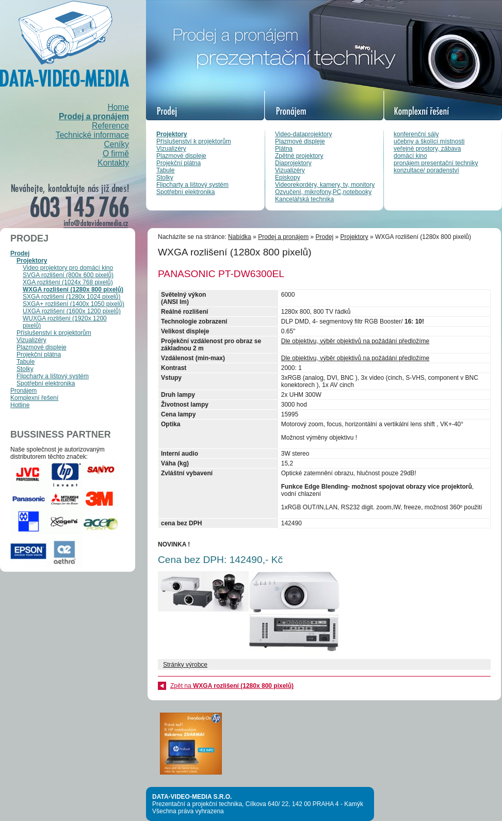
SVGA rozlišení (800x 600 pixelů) (68, 275)
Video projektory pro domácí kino (68, 267)
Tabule (165, 170)
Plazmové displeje (181, 155)
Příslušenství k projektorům (193, 141)
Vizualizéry (171, 148)
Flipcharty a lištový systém (192, 184)
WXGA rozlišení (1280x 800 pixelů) (73, 289)
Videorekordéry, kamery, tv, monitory (325, 184)
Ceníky (116, 144)
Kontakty (113, 162)
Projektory (171, 134)
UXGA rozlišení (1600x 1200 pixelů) (72, 311)
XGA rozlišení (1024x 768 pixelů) (68, 282)
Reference (110, 125)
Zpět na (232, 685)
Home (118, 107)
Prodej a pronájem (94, 116)
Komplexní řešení (34, 397)
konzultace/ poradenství (426, 170)
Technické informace (92, 135)
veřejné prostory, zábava (427, 148)
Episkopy (287, 177)
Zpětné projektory (299, 155)
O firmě (116, 153)
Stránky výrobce (185, 664)
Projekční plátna (178, 163)
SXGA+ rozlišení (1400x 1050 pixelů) (73, 304)
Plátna (284, 148)
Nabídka (239, 236)
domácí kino (410, 155)
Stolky (164, 177)
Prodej (19, 253)
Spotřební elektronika (185, 192)
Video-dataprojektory (303, 134)
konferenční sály (416, 134)
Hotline (19, 405)
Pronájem (23, 390)
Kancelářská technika (304, 199)
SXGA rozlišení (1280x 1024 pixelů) (71, 296)
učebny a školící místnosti (429, 141)
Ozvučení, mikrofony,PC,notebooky (323, 192)
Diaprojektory (293, 163)
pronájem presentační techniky (436, 163)
